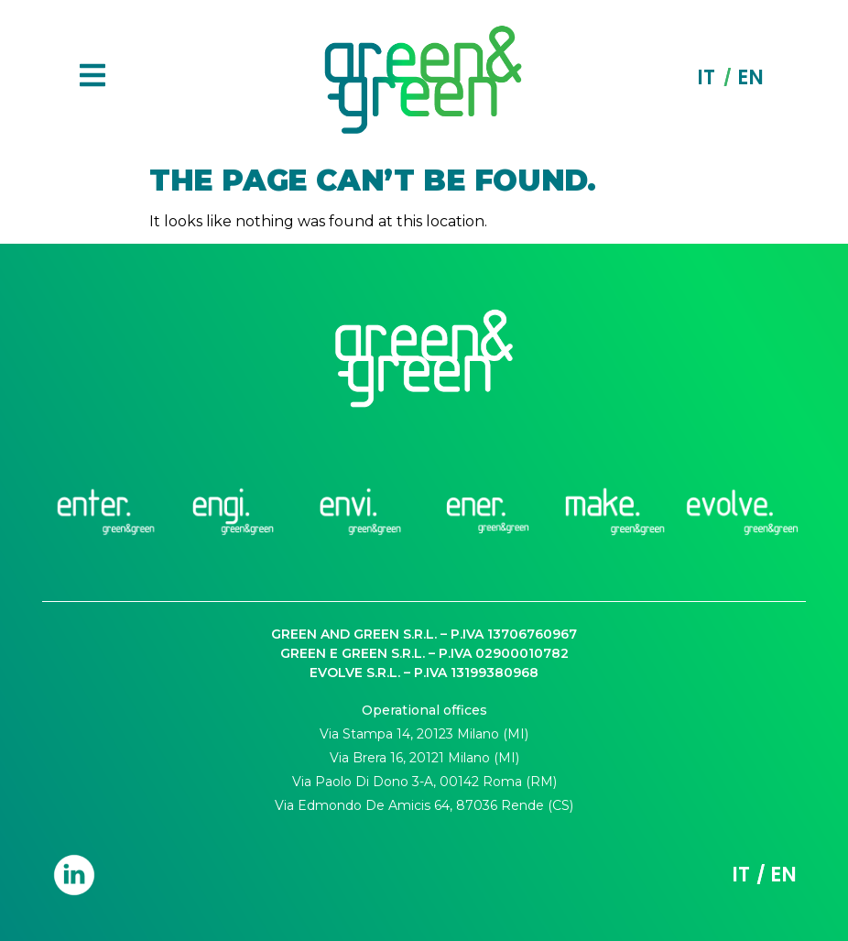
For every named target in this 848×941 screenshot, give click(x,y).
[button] (92, 77)
